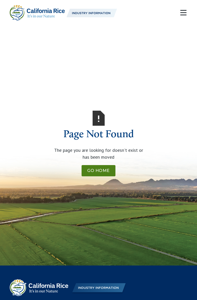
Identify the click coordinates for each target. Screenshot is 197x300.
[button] (182, 13)
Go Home (98, 170)
